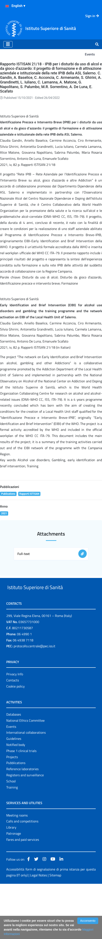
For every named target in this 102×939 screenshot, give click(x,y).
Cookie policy (15, 741)
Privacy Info (14, 729)
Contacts (12, 735)
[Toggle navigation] (8, 44)
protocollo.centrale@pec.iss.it (34, 701)
